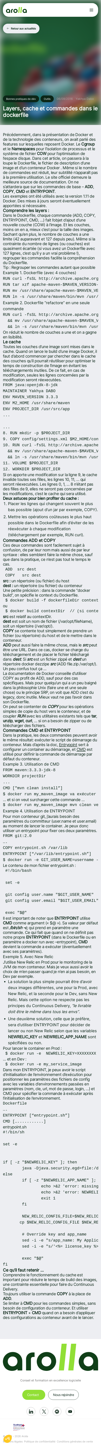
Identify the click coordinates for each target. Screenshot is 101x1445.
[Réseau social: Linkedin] (31, 1411)
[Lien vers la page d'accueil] (16, 10)
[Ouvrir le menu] (91, 10)
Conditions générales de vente (75, 1441)
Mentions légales (13, 1441)
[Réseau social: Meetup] (57, 1411)
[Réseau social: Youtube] (70, 1411)
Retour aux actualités (23, 28)
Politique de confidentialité (39, 1441)
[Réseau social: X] (44, 1411)
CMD (81, 749)
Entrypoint (68, 744)
